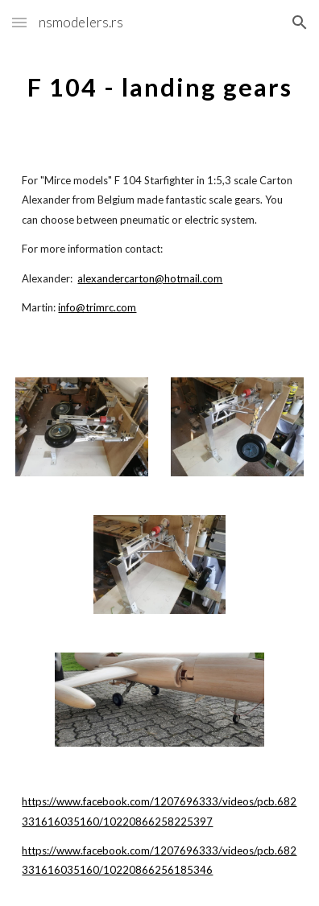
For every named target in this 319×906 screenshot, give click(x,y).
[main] (159, 84)
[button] (19, 22)
